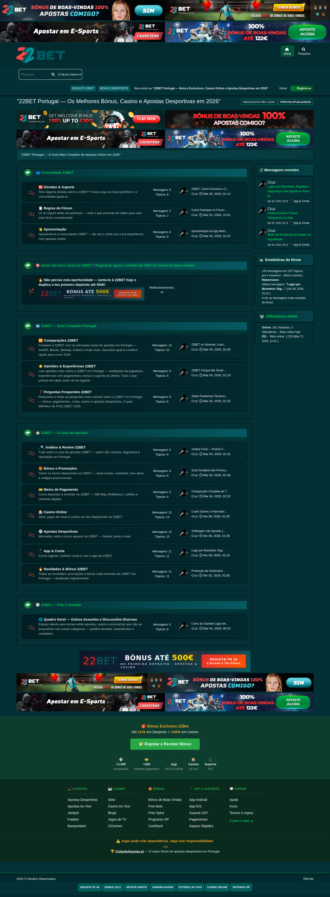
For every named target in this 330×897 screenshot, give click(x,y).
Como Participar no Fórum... (209, 210)
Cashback (155, 826)
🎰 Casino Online (52, 512)
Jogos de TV (117, 819)
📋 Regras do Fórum (55, 208)
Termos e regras (241, 813)
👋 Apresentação (52, 229)
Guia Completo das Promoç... (209, 470)
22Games (115, 826)
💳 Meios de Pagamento (58, 489)
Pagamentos (198, 819)
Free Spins (156, 813)
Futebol (73, 819)
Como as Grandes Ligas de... (209, 623)
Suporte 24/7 (198, 813)
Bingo (112, 813)
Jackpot (73, 813)
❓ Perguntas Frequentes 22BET (65, 392)
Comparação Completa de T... (210, 491)
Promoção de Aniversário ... (208, 571)
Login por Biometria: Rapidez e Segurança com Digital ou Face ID (288, 191)
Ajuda (234, 800)
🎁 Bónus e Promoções (57, 468)
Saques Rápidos (201, 826)
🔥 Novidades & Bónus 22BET (63, 569)
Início (233, 806)
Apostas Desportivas (83, 800)
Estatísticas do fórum (280, 260)
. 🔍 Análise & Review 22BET (62, 447)
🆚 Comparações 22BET (58, 340)
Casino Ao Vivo (119, 806)
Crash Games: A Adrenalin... (209, 511)
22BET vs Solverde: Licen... (208, 344)
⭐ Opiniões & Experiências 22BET (67, 366)
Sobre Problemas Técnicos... (209, 396)
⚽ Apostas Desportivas (58, 531)
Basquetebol (77, 826)
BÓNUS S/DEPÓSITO (114, 88)
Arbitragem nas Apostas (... (208, 531)
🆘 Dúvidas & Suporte (56, 187)
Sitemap (308, 878)
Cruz (194, 194)
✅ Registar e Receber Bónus (165, 744)
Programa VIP (158, 819)
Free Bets (155, 806)
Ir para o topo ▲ (241, 820)
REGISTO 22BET (83, 88)
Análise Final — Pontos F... (208, 449)
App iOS (195, 806)
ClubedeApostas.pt (129, 851)
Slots (111, 800)
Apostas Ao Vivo (80, 806)
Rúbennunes (270, 280)
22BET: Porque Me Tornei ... (208, 370)
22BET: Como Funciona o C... (210, 189)
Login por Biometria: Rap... (208, 550)
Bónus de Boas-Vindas (165, 800)
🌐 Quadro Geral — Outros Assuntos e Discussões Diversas (87, 619)
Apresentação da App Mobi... (209, 231)
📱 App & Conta (51, 551)
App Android (198, 800)
